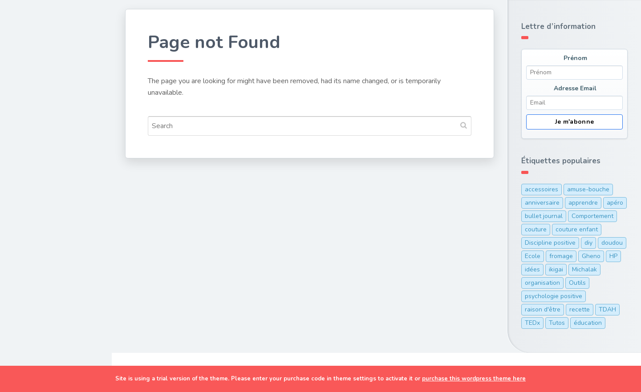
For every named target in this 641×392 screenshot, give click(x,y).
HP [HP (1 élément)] (613, 256)
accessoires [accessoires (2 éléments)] (541, 189)
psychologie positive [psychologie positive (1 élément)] (553, 296)
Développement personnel (47, 161)
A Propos (35, 250)
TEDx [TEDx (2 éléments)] (532, 323)
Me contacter (42, 291)
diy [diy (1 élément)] (588, 242)
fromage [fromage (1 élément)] (561, 256)
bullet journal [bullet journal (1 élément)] (544, 216)
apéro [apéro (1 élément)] (615, 202)
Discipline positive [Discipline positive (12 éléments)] (550, 242)
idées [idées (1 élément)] (532, 269)
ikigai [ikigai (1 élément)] (556, 269)
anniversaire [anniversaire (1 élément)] (542, 202)
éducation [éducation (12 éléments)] (588, 323)
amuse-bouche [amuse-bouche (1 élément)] (588, 189)
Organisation (41, 208)
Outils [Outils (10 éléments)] (577, 283)
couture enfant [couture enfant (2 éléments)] (577, 229)
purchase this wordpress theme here (474, 379)
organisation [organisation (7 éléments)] (542, 283)
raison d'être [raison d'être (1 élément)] (542, 309)
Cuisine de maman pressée (51, 129)
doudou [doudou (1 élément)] (612, 242)
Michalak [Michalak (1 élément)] (584, 269)
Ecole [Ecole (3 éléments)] (532, 256)
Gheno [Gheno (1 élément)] (591, 256)
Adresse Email (575, 88)
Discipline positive (51, 187)
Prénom (575, 58)
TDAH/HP (35, 229)
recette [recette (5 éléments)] (579, 309)
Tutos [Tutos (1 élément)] (557, 323)
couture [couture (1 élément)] (536, 229)
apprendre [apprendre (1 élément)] (583, 202)
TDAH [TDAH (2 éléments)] (607, 309)
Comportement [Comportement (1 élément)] (592, 216)
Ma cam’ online (45, 270)
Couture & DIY (44, 102)
